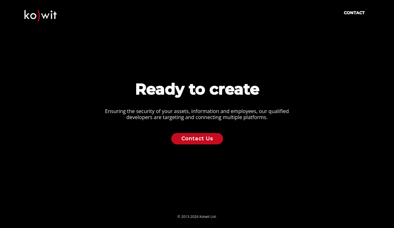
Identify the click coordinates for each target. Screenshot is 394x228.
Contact (354, 12)
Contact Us (197, 139)
